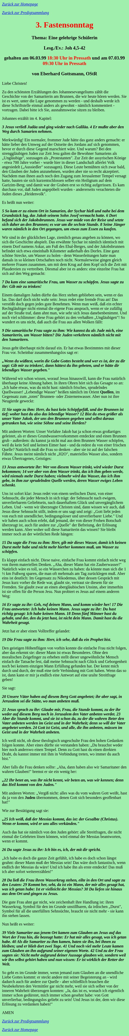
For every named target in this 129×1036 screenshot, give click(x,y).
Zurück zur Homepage (20, 4)
